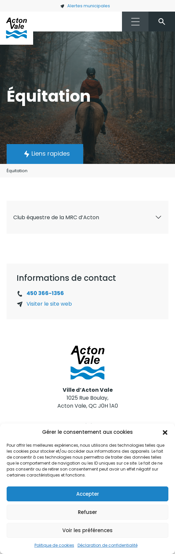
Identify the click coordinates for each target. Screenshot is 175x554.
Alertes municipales (85, 6)
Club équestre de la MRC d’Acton (56, 217)
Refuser (87, 512)
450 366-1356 (45, 293)
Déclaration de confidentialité (108, 545)
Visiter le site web (49, 304)
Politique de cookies (54, 545)
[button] (165, 432)
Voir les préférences (87, 530)
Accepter (87, 493)
